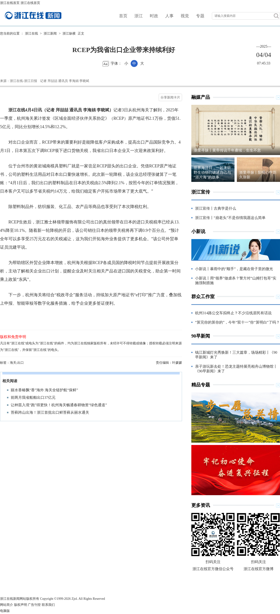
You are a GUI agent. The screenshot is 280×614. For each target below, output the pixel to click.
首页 (123, 16)
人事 (169, 16)
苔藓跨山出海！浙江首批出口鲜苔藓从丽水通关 (50, 412)
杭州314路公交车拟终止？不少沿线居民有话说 (233, 313)
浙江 (138, 16)
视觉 (185, 16)
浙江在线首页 (10, 3)
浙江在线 (31, 33)
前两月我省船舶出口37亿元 (33, 397)
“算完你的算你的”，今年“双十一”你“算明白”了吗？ (237, 322)
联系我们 (48, 605)
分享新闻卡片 (170, 97)
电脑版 (5, 611)
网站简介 (6, 605)
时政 (154, 16)
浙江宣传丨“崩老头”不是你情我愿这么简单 (230, 218)
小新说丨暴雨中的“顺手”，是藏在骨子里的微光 (234, 269)
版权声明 (20, 605)
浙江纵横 (69, 33)
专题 (200, 16)
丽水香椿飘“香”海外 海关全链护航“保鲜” (44, 390)
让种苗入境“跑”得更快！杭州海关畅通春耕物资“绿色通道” (59, 405)
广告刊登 (34, 605)
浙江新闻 (50, 33)
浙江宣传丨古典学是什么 (215, 208)
